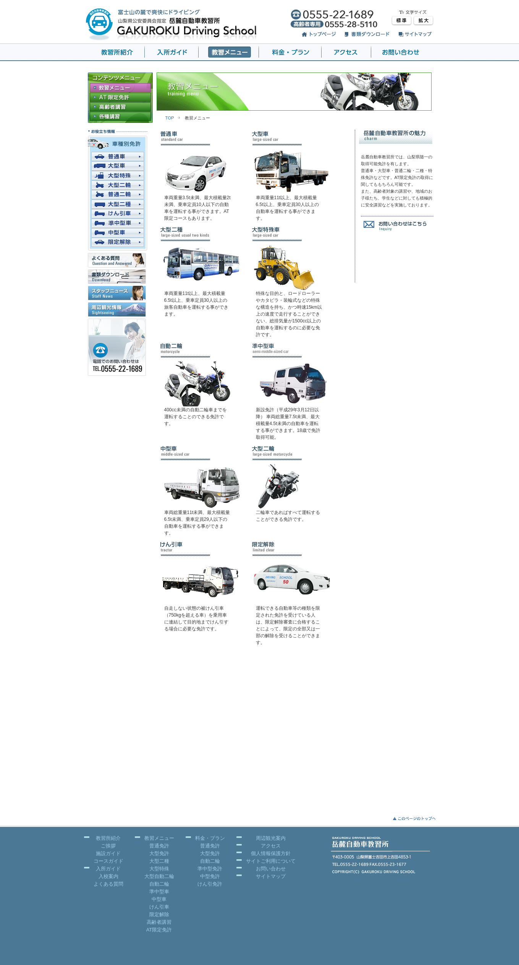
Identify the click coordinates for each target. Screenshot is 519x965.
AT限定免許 (159, 930)
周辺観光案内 (271, 838)
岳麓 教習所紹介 (114, 52)
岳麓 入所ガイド (172, 52)
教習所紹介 (108, 838)
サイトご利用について (271, 861)
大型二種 (159, 861)
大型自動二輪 (159, 876)
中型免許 (210, 876)
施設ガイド (108, 853)
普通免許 (159, 846)
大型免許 (159, 853)
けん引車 (159, 907)
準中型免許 (209, 869)
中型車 (159, 899)
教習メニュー (159, 838)
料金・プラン (210, 838)
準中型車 (159, 891)
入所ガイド (108, 869)
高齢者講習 (159, 922)
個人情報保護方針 (271, 853)
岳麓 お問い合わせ (403, 52)
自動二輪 (159, 884)
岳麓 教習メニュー (229, 52)
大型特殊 (159, 869)
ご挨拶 (108, 846)
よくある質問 (108, 884)
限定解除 (159, 914)
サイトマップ (271, 876)
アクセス (346, 52)
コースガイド (108, 861)
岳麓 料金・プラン (290, 52)
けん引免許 (209, 884)
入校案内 (108, 876)
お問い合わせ (271, 869)
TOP (169, 118)
